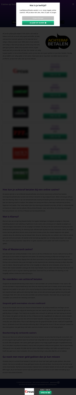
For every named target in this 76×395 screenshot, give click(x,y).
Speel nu (44, 393)
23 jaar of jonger (38, 18)
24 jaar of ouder (37, 23)
